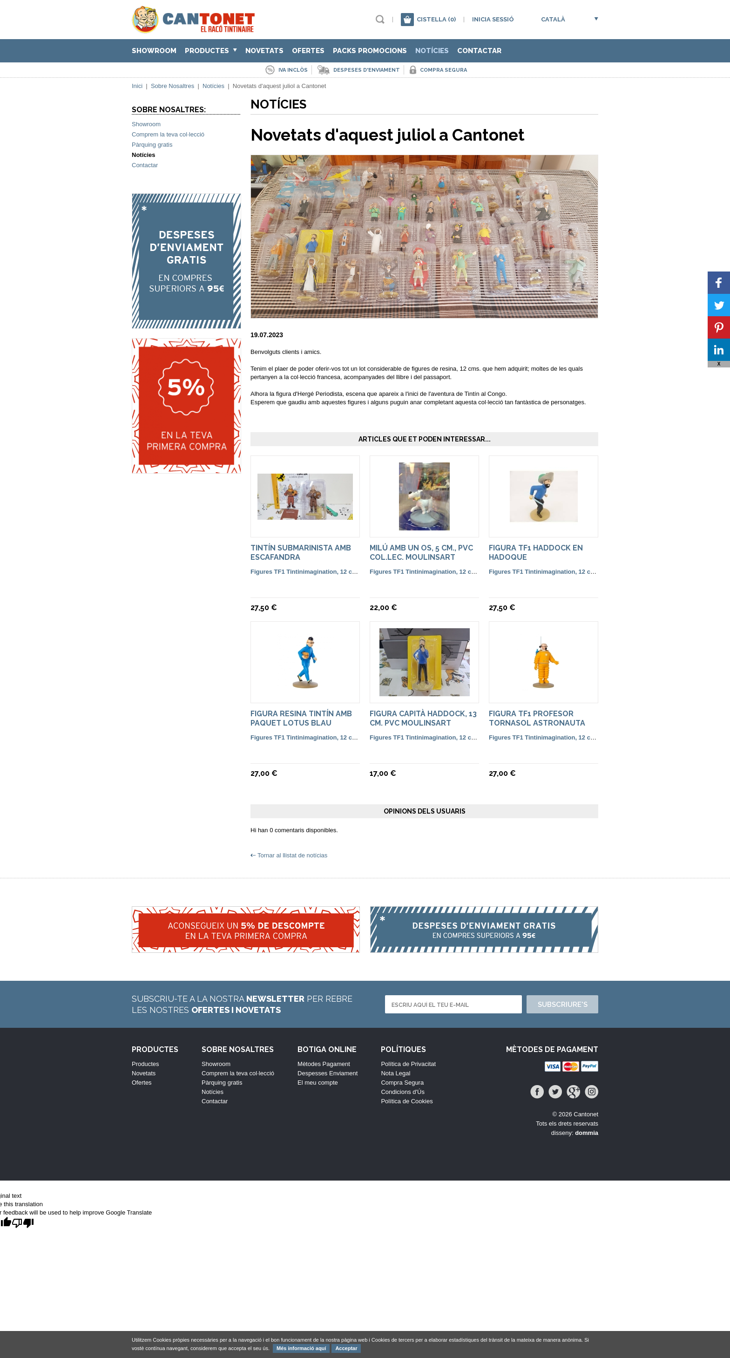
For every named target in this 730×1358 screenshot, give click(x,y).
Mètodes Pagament (323, 1063)
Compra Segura (402, 1082)
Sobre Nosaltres (172, 85)
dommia (586, 1132)
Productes (211, 51)
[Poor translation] (23, 1223)
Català (553, 19)
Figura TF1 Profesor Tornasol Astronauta (537, 718)
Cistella (436, 19)
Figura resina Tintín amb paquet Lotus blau (301, 718)
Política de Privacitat (408, 1063)
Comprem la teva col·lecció (168, 134)
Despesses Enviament (327, 1073)
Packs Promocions (370, 51)
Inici (137, 85)
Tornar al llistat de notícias (292, 855)
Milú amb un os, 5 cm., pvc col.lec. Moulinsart (421, 552)
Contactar (479, 51)
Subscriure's (563, 1004)
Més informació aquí (301, 1348)
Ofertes (308, 51)
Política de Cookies (407, 1101)
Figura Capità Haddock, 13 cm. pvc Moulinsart (423, 718)
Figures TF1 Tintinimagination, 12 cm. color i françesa (328, 571)
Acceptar (346, 1348)
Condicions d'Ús (403, 1091)
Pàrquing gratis (152, 144)
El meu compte (317, 1082)
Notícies (432, 51)
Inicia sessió (493, 19)
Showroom (154, 51)
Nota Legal (395, 1073)
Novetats (264, 51)
